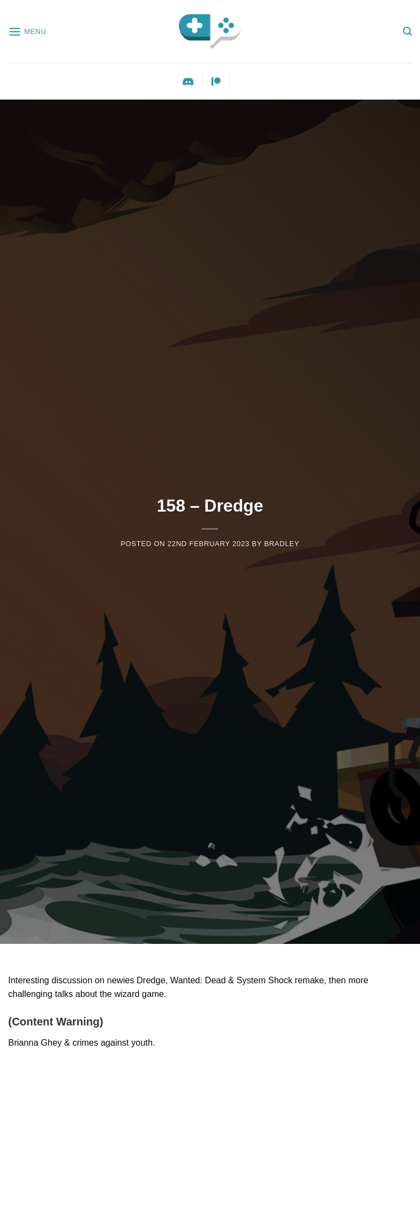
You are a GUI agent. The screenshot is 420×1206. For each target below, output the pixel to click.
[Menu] (27, 31)
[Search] (407, 31)
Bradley (282, 544)
